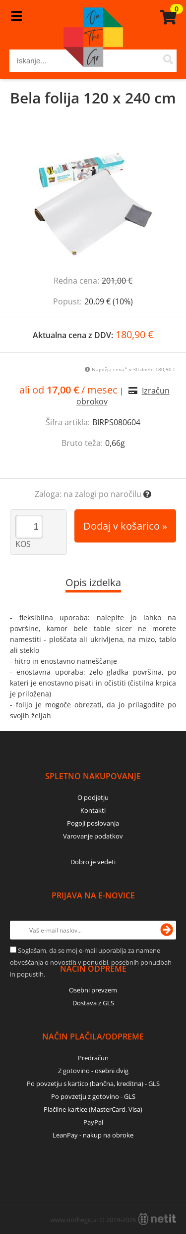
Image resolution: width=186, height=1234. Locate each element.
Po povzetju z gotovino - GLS (93, 1096)
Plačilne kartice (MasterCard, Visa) (93, 1109)
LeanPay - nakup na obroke (93, 1135)
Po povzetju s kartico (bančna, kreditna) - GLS (93, 1083)
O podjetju (93, 797)
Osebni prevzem (93, 990)
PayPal (93, 1122)
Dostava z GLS (93, 1002)
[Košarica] (167, 17)
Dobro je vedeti (93, 861)
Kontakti (93, 810)
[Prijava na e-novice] (166, 930)
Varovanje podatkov (93, 836)
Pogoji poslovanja (93, 823)
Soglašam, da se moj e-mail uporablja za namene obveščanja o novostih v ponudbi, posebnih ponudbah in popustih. (91, 962)
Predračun (93, 1057)
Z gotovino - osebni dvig (93, 1070)
